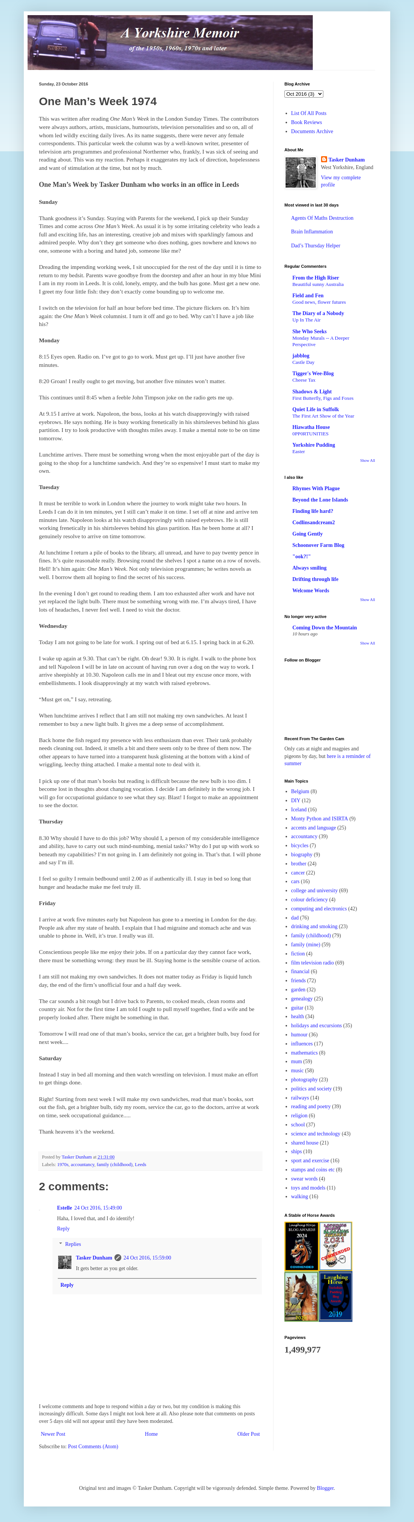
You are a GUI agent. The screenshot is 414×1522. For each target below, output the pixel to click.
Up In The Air (306, 320)
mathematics (304, 1053)
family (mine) (305, 944)
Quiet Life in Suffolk (315, 409)
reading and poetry (311, 1106)
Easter (298, 451)
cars (295, 881)
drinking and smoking (314, 926)
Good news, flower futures (319, 302)
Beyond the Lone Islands (320, 500)
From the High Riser (315, 278)
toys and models (308, 1188)
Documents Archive (312, 131)
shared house (305, 1143)
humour (299, 1034)
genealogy (302, 999)
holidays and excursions (316, 1025)
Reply (63, 1229)
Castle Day (303, 362)
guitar (297, 1008)
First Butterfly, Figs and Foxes (323, 398)
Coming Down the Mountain (324, 628)
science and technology (316, 1134)
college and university (314, 890)
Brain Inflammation (312, 232)
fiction (298, 954)
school (298, 1125)
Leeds (140, 1164)
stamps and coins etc (313, 1170)
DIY (296, 800)
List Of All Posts (309, 113)
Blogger (325, 1488)
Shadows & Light (312, 391)
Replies (73, 1244)
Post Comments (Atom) (93, 1446)
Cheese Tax (303, 380)
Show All (367, 460)
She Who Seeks (309, 331)
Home (151, 1434)
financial (300, 971)
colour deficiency (309, 899)
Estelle (64, 1208)
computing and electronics (319, 909)
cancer (298, 873)
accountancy (82, 1164)
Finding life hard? (312, 511)
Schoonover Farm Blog (318, 545)
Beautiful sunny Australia (318, 284)
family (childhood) (115, 1164)
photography (304, 1079)
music (297, 1070)
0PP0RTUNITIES (310, 433)
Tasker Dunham (94, 1258)
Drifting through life (315, 579)
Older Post (249, 1434)
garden (298, 989)
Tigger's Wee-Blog (313, 373)
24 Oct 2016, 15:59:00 (147, 1258)
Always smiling (309, 568)
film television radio (312, 963)
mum (296, 1061)
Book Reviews (306, 122)
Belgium (300, 791)
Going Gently (307, 534)
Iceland (299, 809)
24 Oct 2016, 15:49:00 (98, 1208)
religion (299, 1115)
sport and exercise (310, 1160)
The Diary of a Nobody (318, 313)
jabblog (300, 356)
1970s (62, 1164)
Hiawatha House (311, 427)
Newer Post (53, 1434)
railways (300, 1098)
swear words (304, 1179)
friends (298, 980)
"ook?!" (301, 556)
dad (295, 918)
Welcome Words (310, 590)
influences (302, 1044)
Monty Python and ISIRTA (319, 819)
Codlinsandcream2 (313, 522)
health (297, 1016)
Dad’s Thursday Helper (315, 245)
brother (298, 864)
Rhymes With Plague (316, 488)
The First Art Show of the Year (323, 416)
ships (296, 1151)
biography (302, 854)
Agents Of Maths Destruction (322, 218)
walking (299, 1196)
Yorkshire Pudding (313, 445)
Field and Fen (307, 295)
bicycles (300, 845)
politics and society (311, 1089)
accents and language (313, 828)
